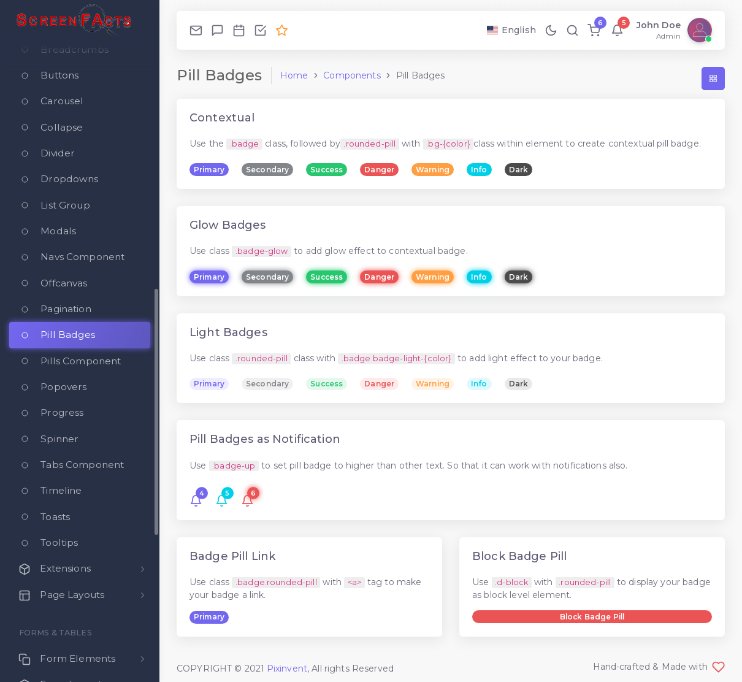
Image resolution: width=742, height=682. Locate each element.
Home (294, 75)
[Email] (196, 30)
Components (351, 75)
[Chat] (217, 30)
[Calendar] (239, 30)
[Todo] (260, 30)
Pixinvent (287, 668)
